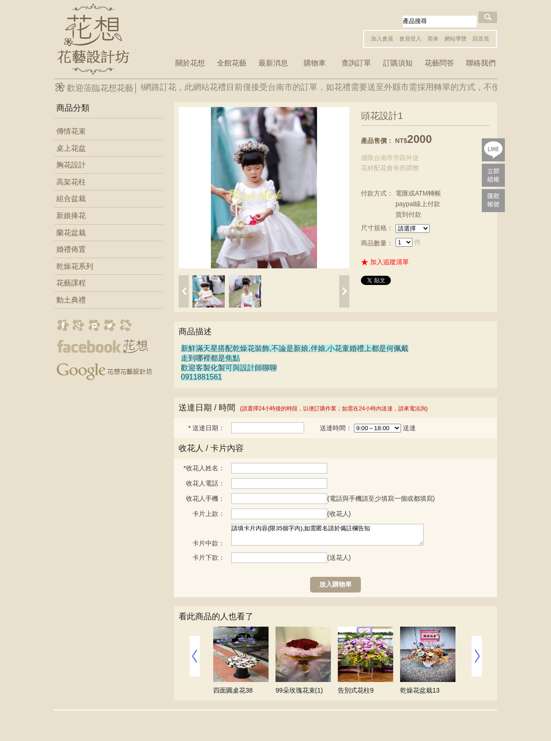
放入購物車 (335, 584)
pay (493, 175)
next (344, 291)
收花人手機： (205, 498)
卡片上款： (208, 513)
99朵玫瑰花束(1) (299, 690)
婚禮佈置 (71, 249)
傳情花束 (71, 131)
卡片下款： (208, 557)
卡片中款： (208, 543)
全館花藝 (231, 63)
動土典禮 (71, 300)
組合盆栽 (71, 198)
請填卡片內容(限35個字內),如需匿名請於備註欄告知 (327, 534)
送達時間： (336, 428)
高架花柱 (71, 182)
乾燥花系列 (74, 266)
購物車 (315, 63)
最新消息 (273, 63)
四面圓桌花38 (233, 690)
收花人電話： (205, 483)
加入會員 (382, 39)
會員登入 (410, 39)
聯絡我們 (481, 63)
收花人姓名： (204, 468)
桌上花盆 (71, 148)
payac (493, 200)
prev (184, 291)
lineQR (493, 149)
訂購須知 (398, 63)
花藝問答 (439, 63)
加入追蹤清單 (389, 262)
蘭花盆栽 (71, 233)
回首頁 (481, 39)
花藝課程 (71, 283)
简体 (432, 39)
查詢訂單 (356, 63)
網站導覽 (455, 39)
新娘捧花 (71, 215)
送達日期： (206, 428)
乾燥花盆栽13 (420, 690)
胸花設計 (71, 165)
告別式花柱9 (356, 690)
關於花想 (190, 63)
